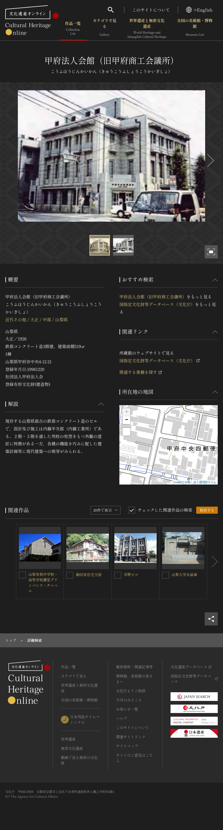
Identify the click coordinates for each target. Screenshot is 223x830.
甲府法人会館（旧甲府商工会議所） (153, 296)
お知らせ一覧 (127, 709)
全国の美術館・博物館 (195, 29)
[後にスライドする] (210, 160)
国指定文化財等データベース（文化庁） (157, 304)
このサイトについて (151, 10)
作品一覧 (73, 29)
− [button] (126, 420)
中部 (47, 319)
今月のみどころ (129, 699)
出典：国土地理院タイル (200, 482)
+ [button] (126, 412)
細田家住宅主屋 (89, 574)
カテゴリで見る (104, 29)
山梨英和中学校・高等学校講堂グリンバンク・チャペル (43, 582)
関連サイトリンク (130, 736)
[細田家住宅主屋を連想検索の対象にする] (69, 575)
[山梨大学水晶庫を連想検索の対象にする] (165, 575)
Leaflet (178, 482)
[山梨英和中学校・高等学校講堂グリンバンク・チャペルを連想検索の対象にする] (22, 575)
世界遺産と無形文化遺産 (147, 29)
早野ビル (131, 574)
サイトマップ (127, 745)
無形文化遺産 (72, 748)
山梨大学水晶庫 (184, 574)
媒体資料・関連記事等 (134, 666)
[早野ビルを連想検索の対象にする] (117, 575)
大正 (34, 319)
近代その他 (15, 319)
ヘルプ (121, 718)
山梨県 (61, 319)
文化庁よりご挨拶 (130, 690)
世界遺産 (68, 739)
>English (199, 10)
